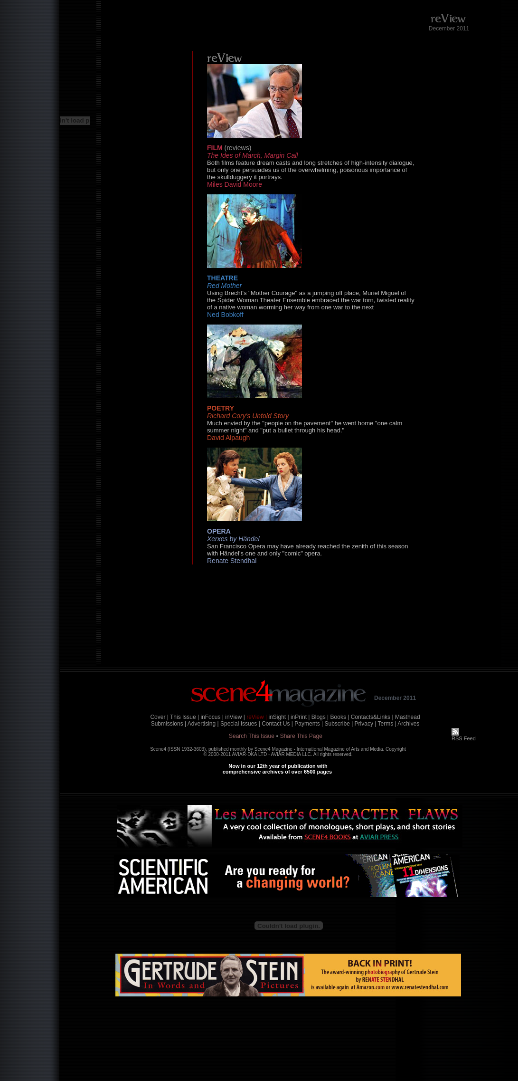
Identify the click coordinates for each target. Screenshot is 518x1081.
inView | (235, 717)
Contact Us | (277, 723)
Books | (339, 717)
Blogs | (320, 717)
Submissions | (168, 723)
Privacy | (366, 723)
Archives (408, 723)
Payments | (308, 723)
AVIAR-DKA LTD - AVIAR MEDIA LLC (271, 754)
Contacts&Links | (372, 717)
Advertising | (203, 723)
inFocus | (211, 717)
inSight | (278, 717)
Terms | (387, 723)
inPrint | (300, 717)
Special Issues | (240, 723)
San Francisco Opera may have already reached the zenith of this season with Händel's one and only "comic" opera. (307, 550)
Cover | (159, 717)
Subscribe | (338, 723)
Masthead (407, 717)
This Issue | (184, 717)
